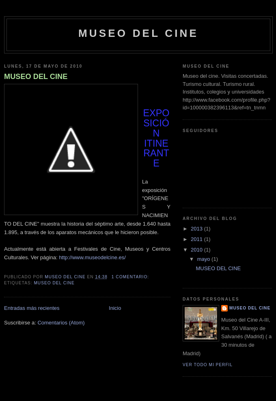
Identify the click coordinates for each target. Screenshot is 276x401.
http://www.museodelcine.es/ (92, 257)
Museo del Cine (138, 33)
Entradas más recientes (32, 308)
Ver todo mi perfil (208, 365)
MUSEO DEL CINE (35, 77)
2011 (197, 239)
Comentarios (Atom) (60, 323)
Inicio (115, 308)
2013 (197, 229)
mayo (204, 259)
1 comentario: (131, 277)
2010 (197, 250)
